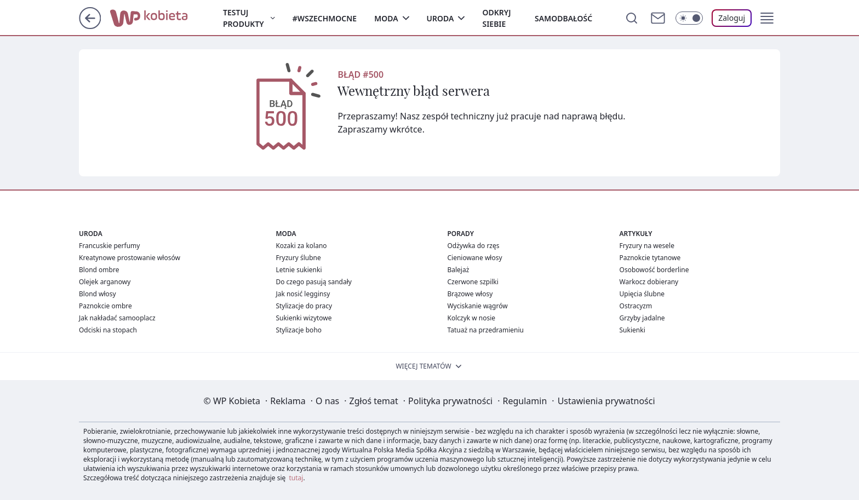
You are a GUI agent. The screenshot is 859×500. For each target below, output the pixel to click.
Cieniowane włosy (474, 257)
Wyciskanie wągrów (477, 306)
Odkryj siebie (496, 18)
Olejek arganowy (104, 281)
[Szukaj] (631, 18)
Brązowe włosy (470, 293)
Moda (386, 18)
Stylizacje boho (299, 330)
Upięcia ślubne (642, 293)
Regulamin (525, 401)
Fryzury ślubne (298, 257)
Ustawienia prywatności (606, 401)
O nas (327, 401)
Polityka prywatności (450, 401)
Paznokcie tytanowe (650, 257)
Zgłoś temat (374, 401)
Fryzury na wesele (647, 245)
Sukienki (632, 330)
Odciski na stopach (108, 330)
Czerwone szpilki (472, 281)
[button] (767, 18)
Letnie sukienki (299, 269)
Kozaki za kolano (301, 245)
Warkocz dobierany (649, 281)
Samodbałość (563, 18)
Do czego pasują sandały (314, 281)
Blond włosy (97, 293)
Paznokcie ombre (105, 306)
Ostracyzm (636, 306)
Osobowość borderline (654, 269)
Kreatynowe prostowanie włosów (129, 257)
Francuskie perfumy (109, 245)
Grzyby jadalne (642, 318)
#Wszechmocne (325, 18)
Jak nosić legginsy (303, 293)
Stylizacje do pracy (304, 306)
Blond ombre (99, 269)
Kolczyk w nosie (471, 318)
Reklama (288, 401)
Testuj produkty (243, 18)
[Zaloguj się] (732, 18)
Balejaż (458, 269)
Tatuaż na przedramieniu (485, 330)
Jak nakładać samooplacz (117, 318)
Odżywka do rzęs (473, 245)
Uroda (440, 18)
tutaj (296, 477)
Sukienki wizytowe (303, 318)
